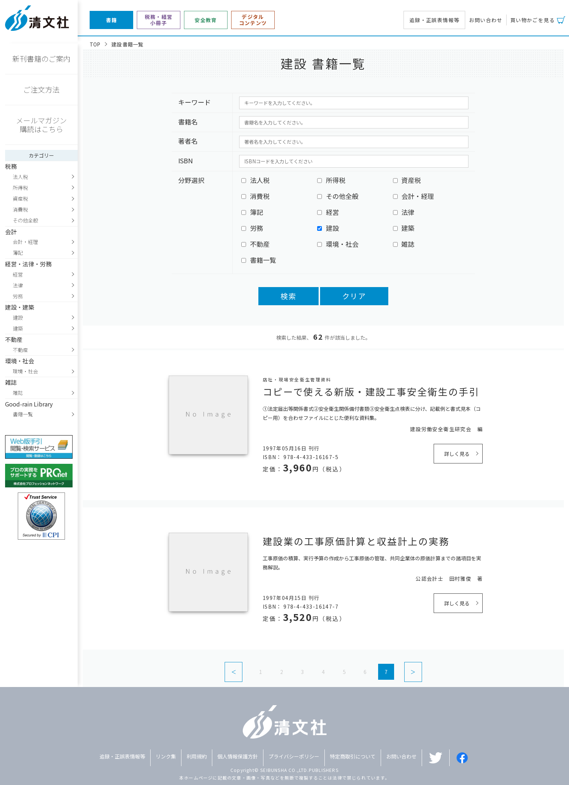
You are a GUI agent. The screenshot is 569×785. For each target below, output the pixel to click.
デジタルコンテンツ (253, 20)
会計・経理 (25, 241)
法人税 (20, 176)
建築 (18, 328)
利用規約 (197, 756)
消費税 (20, 209)
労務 (18, 296)
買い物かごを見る (532, 20)
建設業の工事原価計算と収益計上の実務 (356, 541)
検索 (288, 296)
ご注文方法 (41, 89)
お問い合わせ (485, 20)
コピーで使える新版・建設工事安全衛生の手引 (371, 391)
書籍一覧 (23, 414)
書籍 (111, 20)
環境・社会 (25, 371)
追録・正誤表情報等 (434, 20)
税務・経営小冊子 (159, 20)
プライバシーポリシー (294, 756)
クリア (354, 296)
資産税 (20, 198)
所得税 (20, 187)
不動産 (20, 349)
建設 (18, 317)
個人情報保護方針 (237, 756)
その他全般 (25, 220)
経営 (18, 274)
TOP (95, 44)
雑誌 (18, 392)
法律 (18, 285)
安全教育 (206, 20)
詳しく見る (457, 453)
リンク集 (166, 756)
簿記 (18, 252)
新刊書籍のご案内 (41, 58)
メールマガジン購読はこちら (41, 124)
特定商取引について (353, 756)
